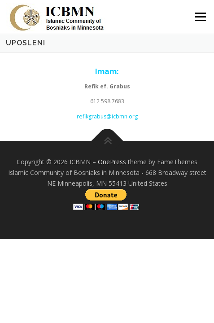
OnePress (112, 161)
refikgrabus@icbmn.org (107, 116)
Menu (199, 17)
